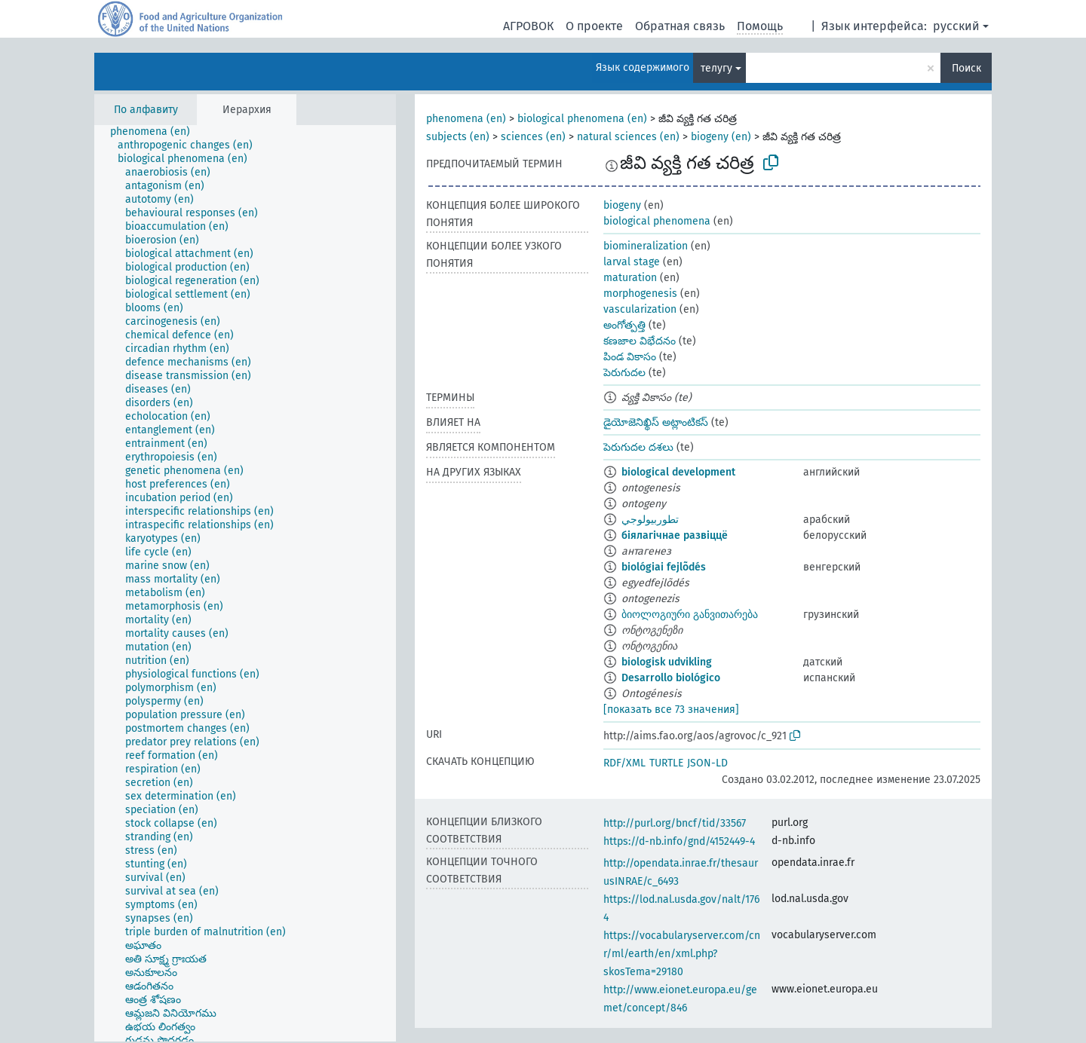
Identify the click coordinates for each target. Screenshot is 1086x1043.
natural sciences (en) (628, 136)
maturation (630, 277)
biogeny (622, 205)
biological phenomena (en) (582, 118)
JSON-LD (707, 763)
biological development (678, 472)
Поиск (966, 68)
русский (956, 26)
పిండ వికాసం (629, 356)
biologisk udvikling (666, 662)
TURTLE (666, 763)
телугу (716, 68)
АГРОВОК (528, 26)
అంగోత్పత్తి (624, 325)
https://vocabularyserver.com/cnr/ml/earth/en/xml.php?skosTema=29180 (681, 953)
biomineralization (645, 246)
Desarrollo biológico (670, 677)
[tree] (245, 583)
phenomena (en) (466, 118)
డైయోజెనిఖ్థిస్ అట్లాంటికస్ (655, 422)
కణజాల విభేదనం (639, 341)
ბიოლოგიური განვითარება (689, 614)
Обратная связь (680, 26)
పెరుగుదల (624, 372)
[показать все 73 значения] (671, 709)
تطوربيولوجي (650, 519)
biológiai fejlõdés (663, 567)
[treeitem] (156, 132)
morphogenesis (640, 293)
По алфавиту (146, 109)
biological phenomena (656, 221)
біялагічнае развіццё (674, 535)
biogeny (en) (721, 136)
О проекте (594, 26)
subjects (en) (457, 136)
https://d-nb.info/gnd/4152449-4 (679, 841)
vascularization (639, 309)
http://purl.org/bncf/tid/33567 (674, 823)
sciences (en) (533, 136)
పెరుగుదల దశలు (638, 447)
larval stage (631, 261)
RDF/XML (624, 763)
